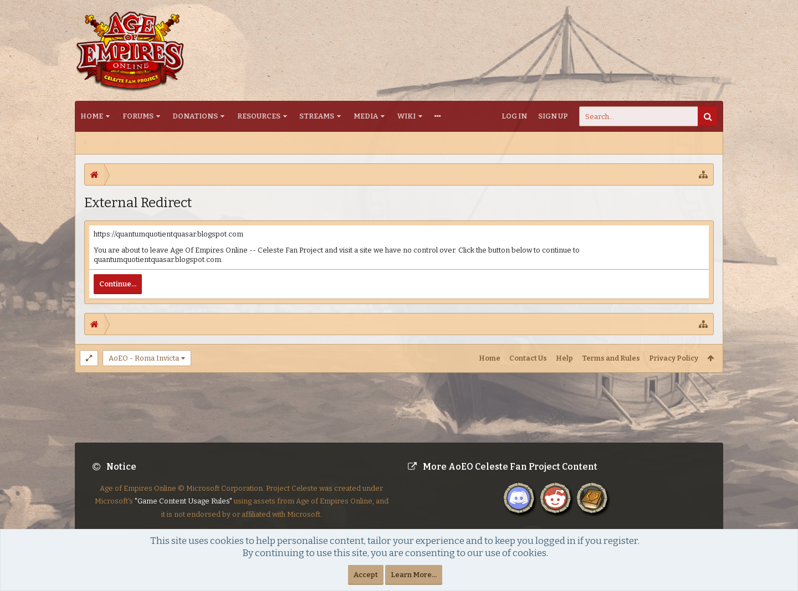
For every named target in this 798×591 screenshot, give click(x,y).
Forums (138, 116)
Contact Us (528, 358)
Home (91, 116)
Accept (366, 575)
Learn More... (414, 575)
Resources (258, 116)
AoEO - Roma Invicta (144, 358)
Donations (195, 116)
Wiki (406, 116)
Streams (316, 116)
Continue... (117, 284)
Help (564, 358)
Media (366, 116)
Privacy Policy (673, 358)
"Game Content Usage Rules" (183, 510)
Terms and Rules (611, 358)
